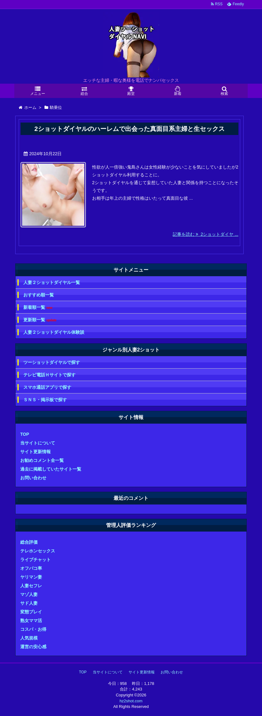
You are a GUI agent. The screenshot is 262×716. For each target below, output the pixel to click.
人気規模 (29, 637)
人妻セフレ (31, 585)
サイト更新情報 (35, 451)
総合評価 (29, 542)
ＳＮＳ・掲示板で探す (45, 400)
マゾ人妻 (29, 594)
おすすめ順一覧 (38, 295)
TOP (24, 434)
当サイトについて (37, 442)
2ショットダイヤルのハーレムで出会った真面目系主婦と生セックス (129, 128)
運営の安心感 (33, 646)
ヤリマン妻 (31, 576)
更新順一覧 (40, 320)
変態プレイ (31, 611)
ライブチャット (35, 559)
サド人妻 (29, 603)
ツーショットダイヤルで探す (51, 362)
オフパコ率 (31, 568)
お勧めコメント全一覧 (42, 460)
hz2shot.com (131, 701)
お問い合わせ (33, 477)
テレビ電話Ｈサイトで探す (49, 375)
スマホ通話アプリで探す (47, 387)
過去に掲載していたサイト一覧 (50, 469)
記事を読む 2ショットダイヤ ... (205, 234)
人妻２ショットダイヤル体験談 (53, 332)
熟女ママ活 (31, 620)
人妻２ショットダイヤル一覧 (51, 282)
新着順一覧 (37, 307)
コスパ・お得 (33, 629)
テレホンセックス (37, 550)
